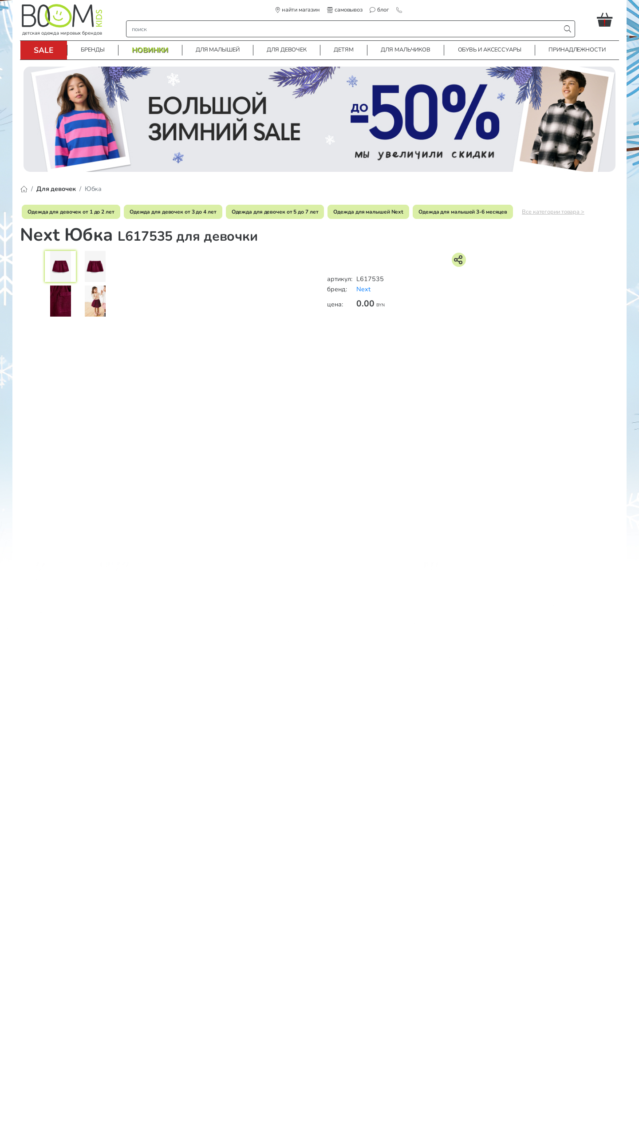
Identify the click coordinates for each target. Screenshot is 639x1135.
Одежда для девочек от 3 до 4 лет (173, 211)
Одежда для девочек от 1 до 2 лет (71, 211)
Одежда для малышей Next (368, 211)
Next (363, 289)
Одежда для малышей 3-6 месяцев (462, 211)
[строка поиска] (345, 29)
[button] (608, 19)
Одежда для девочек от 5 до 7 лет (275, 211)
